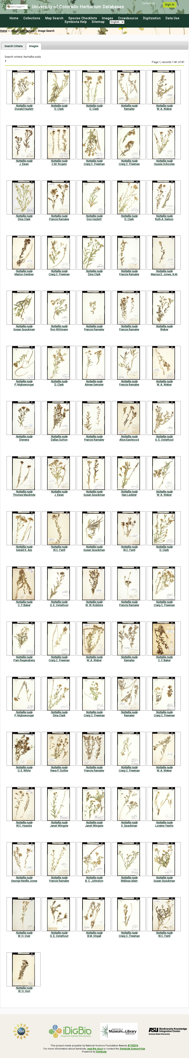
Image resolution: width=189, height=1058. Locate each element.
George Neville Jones (24, 880)
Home (14, 18)
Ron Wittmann (59, 329)
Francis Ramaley (59, 219)
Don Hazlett (94, 219)
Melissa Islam (129, 880)
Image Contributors (22, 30)
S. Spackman (129, 825)
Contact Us (148, 3)
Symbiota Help (76, 22)
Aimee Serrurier (94, 384)
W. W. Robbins (94, 605)
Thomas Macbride (24, 494)
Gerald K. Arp (24, 550)
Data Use (172, 18)
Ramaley (129, 108)
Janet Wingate (59, 825)
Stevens (24, 439)
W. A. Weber (164, 108)
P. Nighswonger (24, 384)
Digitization (152, 18)
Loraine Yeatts (164, 825)
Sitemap (98, 22)
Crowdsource (128, 18)
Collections (31, 18)
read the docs (95, 1048)
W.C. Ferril (59, 550)
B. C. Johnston (94, 880)
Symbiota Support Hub (132, 1048)
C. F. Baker (24, 605)
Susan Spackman (24, 329)
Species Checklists (82, 18)
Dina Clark (24, 219)
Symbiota (101, 1051)
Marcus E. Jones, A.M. (164, 274)
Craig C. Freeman (94, 164)
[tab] (13, 46)
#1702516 (133, 1045)
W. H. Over (24, 936)
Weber (164, 329)
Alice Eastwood (129, 439)
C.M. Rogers (59, 164)
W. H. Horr (24, 991)
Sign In (169, 4)
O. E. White (24, 770)
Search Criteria (13, 46)
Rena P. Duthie (59, 770)
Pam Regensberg (24, 660)
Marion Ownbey (24, 274)
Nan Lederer (129, 494)
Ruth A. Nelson (164, 219)
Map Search (54, 18)
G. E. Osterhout (164, 439)
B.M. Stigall (94, 936)
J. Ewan (24, 164)
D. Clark (59, 108)
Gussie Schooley (164, 164)
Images (107, 18)
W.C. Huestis (24, 825)
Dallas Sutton (59, 439)
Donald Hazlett (24, 108)
